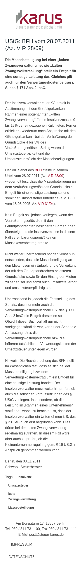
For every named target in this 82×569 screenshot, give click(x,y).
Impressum (21, 544)
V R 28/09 (55, 176)
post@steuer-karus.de (46, 534)
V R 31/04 (46, 204)
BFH (38, 170)
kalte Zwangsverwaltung (22, 496)
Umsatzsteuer (18, 485)
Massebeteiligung (21, 507)
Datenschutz (22, 557)
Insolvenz (24, 477)
